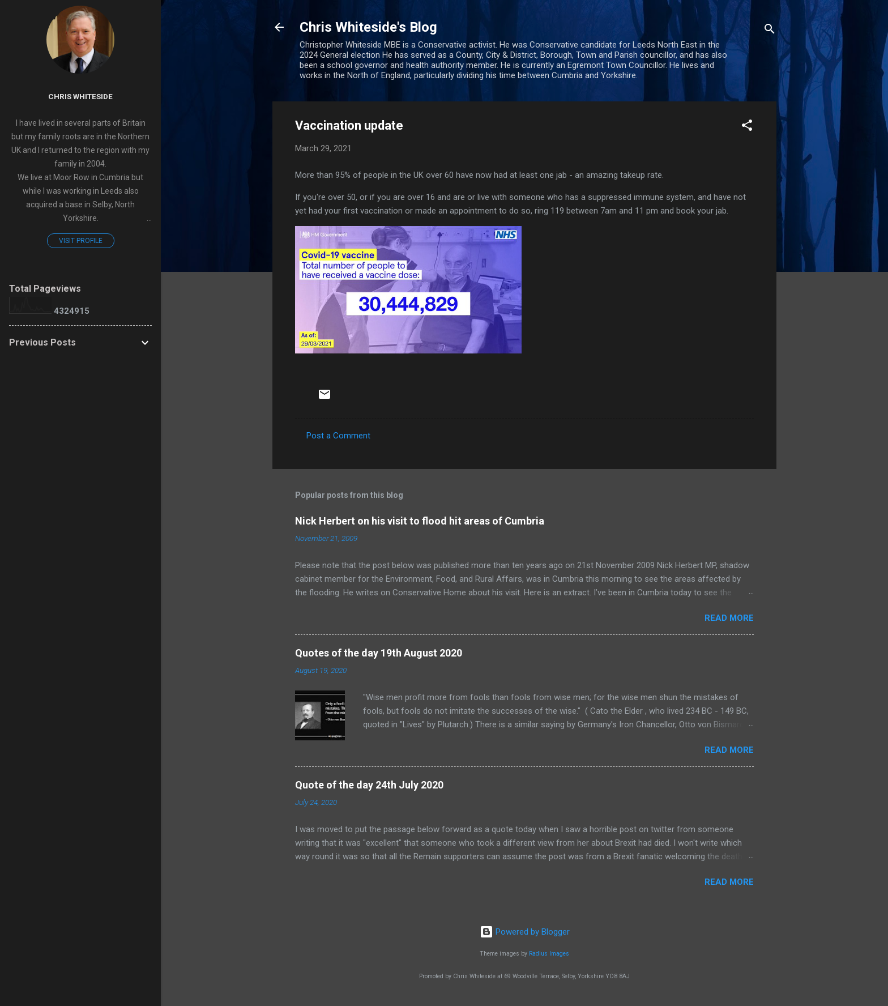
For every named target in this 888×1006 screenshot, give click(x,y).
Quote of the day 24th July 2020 (369, 785)
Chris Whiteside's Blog (368, 27)
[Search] (769, 31)
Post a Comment (338, 435)
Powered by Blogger (525, 932)
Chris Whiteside (80, 96)
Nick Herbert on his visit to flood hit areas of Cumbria (419, 521)
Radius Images (549, 953)
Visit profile (81, 241)
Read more (729, 618)
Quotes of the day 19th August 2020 (378, 653)
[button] (747, 127)
